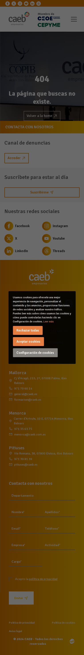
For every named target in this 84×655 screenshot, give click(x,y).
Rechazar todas (27, 330)
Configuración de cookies (35, 353)
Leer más (48, 321)
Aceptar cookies (28, 342)
